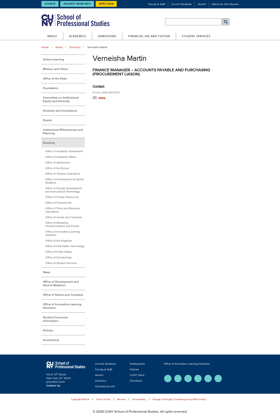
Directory (74, 47)
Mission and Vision (55, 69)
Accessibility (139, 399)
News (46, 272)
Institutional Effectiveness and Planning (63, 131)
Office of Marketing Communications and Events (62, 224)
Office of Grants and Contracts (63, 217)
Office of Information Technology (64, 246)
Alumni (202, 4)
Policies (48, 330)
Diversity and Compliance (60, 110)
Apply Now (106, 3)
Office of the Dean (55, 78)
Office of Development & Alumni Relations (64, 181)
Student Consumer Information (55, 319)
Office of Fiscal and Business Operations (62, 210)
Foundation (50, 88)
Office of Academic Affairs (60, 156)
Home (45, 47)
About (52, 36)
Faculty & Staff (156, 4)
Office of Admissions (57, 162)
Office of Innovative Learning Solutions (62, 233)
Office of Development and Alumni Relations (61, 283)
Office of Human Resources (62, 197)
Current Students (181, 4)
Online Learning (53, 59)
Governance (51, 339)
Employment (137, 363)
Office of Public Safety (58, 251)
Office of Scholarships (58, 257)
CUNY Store (137, 375)
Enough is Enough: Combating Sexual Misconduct (179, 399)
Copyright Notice (80, 399)
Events (47, 120)
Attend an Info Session (225, 4)
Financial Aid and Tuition (149, 36)
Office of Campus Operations (62, 173)
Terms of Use (103, 399)
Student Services (196, 36)
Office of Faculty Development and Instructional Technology (63, 190)
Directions (136, 380)
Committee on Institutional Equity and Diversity (61, 99)
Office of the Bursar (57, 168)
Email (102, 98)
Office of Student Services (61, 263)
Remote (121, 399)
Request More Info (77, 3)
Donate (50, 3)
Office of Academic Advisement (64, 151)
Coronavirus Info (105, 386)
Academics (77, 36)
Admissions (107, 36)
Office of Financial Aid (58, 202)
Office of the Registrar (58, 240)
